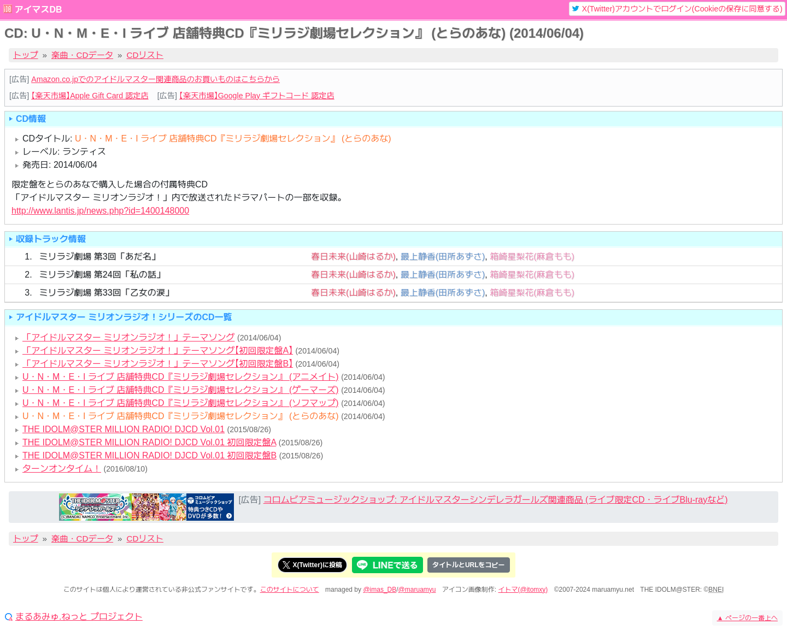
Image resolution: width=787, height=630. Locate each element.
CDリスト (145, 55)
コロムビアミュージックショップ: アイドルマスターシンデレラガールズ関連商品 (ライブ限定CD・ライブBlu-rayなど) (495, 499)
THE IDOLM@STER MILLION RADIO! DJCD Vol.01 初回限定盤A (149, 442)
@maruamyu (417, 589)
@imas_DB (379, 589)
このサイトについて (289, 589)
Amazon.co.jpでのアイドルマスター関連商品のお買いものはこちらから (155, 79)
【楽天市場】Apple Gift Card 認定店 (89, 95)
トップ (25, 55)
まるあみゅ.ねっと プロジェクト (79, 617)
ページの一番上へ (747, 618)
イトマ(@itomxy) (523, 589)
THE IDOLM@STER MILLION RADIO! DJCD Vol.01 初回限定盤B (149, 455)
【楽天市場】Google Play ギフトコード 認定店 (256, 95)
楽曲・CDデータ (82, 55)
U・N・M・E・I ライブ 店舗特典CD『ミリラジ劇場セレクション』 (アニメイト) (180, 376)
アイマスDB (38, 9)
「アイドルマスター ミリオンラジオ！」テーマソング (128, 337)
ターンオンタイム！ (61, 468)
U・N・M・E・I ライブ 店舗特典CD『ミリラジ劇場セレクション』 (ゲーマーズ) (180, 390)
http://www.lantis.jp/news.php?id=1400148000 (100, 210)
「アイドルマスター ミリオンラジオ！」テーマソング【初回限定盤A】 (157, 350)
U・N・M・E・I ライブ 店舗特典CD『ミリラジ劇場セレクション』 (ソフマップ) (180, 403)
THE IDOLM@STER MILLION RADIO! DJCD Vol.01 (123, 429)
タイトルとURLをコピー (468, 565)
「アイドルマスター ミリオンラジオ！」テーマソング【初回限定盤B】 (157, 363)
